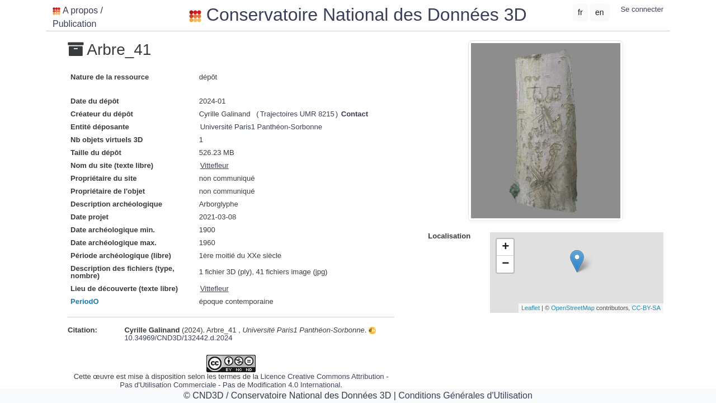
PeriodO (84, 301)
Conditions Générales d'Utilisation (465, 395)
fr (580, 12)
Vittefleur (214, 165)
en (599, 12)
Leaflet (530, 307)
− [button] (505, 264)
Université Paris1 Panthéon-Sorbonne (261, 127)
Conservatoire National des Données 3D (357, 14)
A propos (80, 10)
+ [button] (505, 247)
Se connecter (641, 9)
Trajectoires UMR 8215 (297, 114)
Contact (354, 114)
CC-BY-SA (646, 307)
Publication (74, 24)
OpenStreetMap (573, 307)
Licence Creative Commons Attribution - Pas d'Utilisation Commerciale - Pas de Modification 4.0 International (254, 380)
